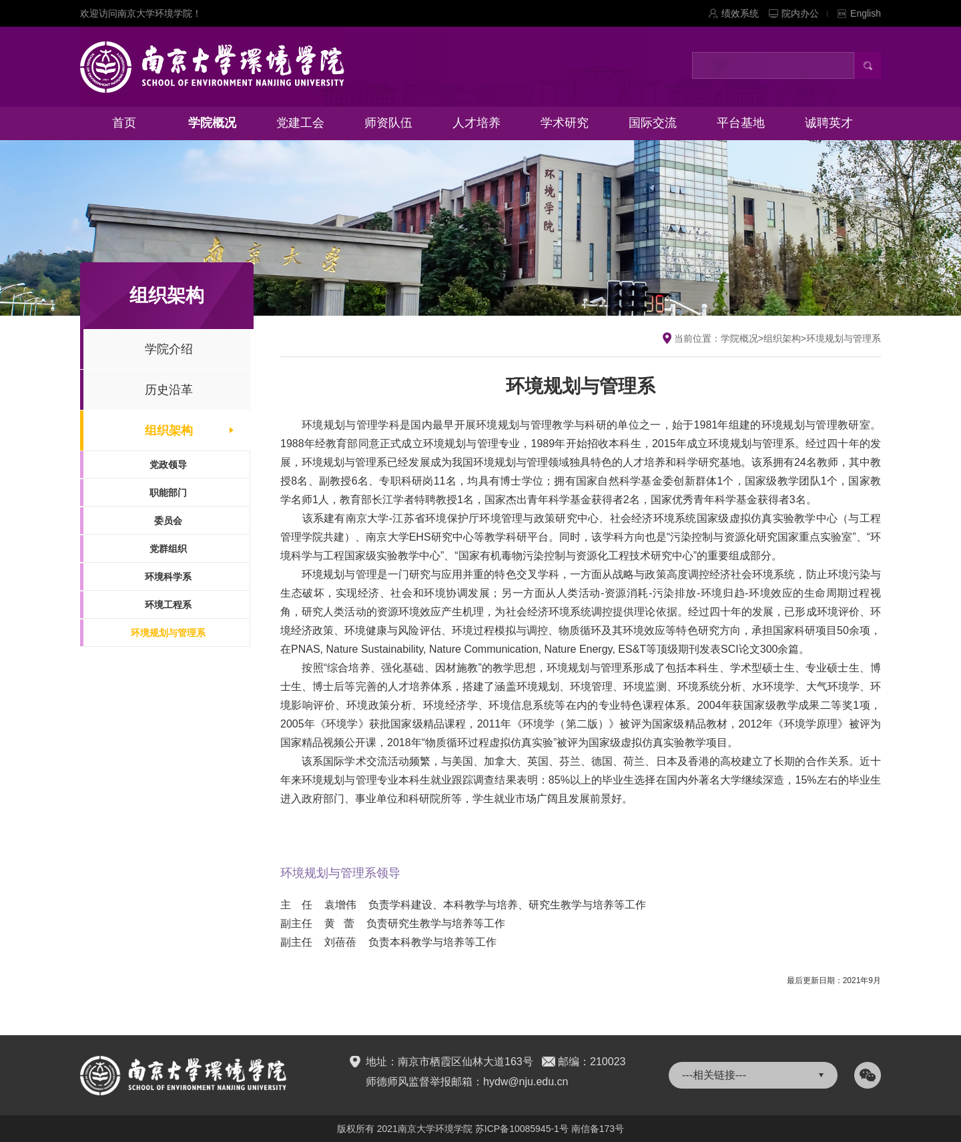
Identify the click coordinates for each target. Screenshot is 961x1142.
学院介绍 (169, 349)
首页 (124, 122)
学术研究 (565, 122)
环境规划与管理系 (168, 632)
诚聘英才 (829, 122)
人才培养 (476, 122)
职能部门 (168, 492)
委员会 (168, 520)
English (865, 13)
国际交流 (653, 122)
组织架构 (169, 430)
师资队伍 (388, 122)
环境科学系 (168, 576)
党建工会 (300, 122)
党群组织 (168, 548)
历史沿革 (169, 389)
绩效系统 (740, 13)
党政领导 (168, 464)
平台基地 (741, 122)
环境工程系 (168, 604)
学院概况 (212, 122)
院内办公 (804, 13)
